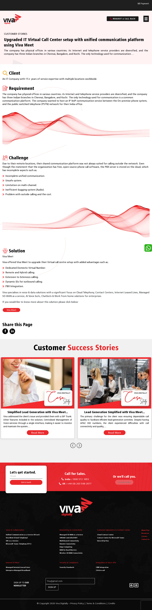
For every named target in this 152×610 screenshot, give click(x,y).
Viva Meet (11, 310)
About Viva (145, 535)
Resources (145, 537)
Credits (111, 603)
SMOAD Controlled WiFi (71, 539)
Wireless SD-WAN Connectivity (72, 547)
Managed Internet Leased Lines (23, 566)
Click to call (104, 568)
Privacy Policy (77, 603)
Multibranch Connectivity (71, 541)
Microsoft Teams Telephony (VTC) (23, 542)
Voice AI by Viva (109, 541)
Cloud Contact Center (110, 538)
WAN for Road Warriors (71, 545)
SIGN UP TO (48, 585)
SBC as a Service (20, 541)
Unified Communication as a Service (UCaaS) (25, 538)
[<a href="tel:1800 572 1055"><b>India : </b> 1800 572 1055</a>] (68, 479)
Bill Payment (143, 3)
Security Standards (70, 566)
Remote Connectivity (70, 542)
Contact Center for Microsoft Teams (113, 539)
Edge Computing (70, 544)
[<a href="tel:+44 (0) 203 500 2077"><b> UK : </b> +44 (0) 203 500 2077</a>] (67, 481)
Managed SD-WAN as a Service (72, 538)
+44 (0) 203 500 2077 (76, 481)
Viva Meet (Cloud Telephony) (22, 539)
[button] (146, 19)
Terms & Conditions (96, 603)
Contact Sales (124, 480)
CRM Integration (105, 566)
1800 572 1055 (76, 479)
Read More (37, 432)
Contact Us (145, 540)
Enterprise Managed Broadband (23, 568)
